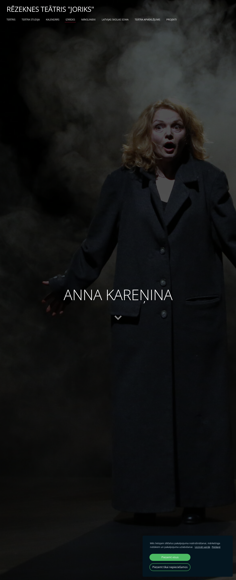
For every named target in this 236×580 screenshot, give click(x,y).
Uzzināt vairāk (202, 547)
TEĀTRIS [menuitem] (11, 19)
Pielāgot (216, 547)
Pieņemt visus (170, 557)
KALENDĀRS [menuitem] (52, 19)
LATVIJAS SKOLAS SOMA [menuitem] (115, 19)
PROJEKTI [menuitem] (171, 19)
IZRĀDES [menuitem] (70, 19)
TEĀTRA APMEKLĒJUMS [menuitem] (147, 19)
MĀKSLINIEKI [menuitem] (88, 19)
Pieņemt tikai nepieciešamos (170, 567)
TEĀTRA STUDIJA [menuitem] (31, 19)
